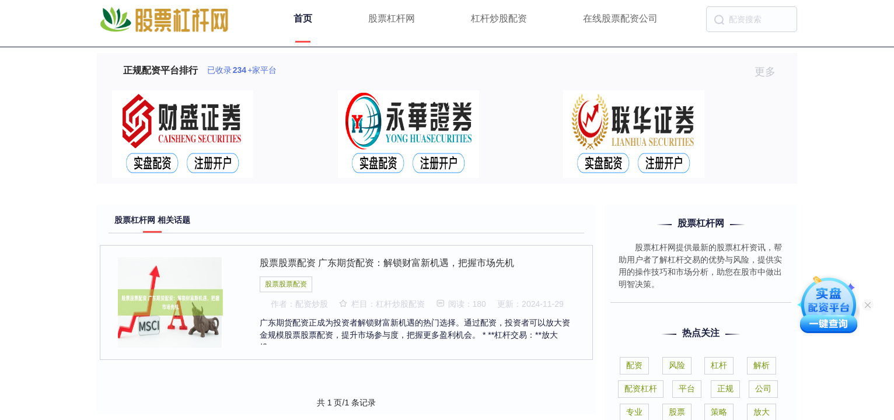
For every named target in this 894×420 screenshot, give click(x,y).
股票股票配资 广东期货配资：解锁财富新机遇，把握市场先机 (387, 263)
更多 (770, 72)
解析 (761, 365)
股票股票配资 (286, 284)
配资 (634, 365)
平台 (687, 388)
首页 (303, 18)
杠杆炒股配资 (499, 18)
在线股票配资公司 (620, 18)
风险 (677, 365)
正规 (725, 388)
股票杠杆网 (391, 18)
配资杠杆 (640, 388)
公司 (763, 388)
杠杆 (719, 365)
